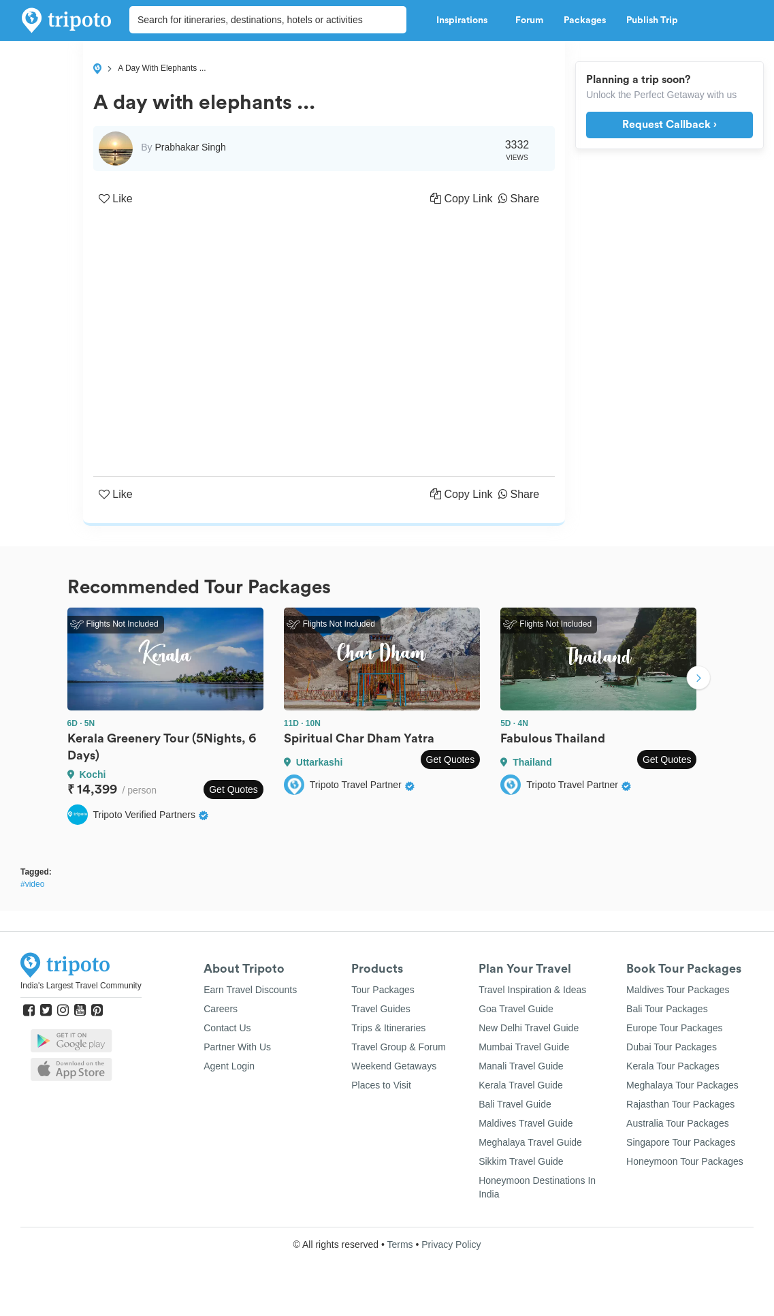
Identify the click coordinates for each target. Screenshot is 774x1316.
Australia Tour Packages (677, 1123)
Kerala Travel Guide (521, 1085)
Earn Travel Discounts (250, 989)
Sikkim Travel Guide (521, 1161)
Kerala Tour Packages (673, 1066)
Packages (585, 20)
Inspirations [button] (465, 20)
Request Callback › (669, 124)
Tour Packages (383, 989)
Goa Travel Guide (516, 1008)
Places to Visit (381, 1085)
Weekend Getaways (393, 1066)
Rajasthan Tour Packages (680, 1104)
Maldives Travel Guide (526, 1123)
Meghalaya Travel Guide (530, 1142)
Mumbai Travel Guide (524, 1046)
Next (698, 679)
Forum (529, 20)
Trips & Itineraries (388, 1027)
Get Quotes (233, 789)
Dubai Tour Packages (671, 1046)
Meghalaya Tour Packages (682, 1085)
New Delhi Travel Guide (529, 1027)
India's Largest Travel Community (81, 985)
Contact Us (227, 1027)
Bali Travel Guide (515, 1104)
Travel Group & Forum (398, 1046)
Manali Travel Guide (521, 1066)
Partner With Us (237, 1046)
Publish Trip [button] (656, 20)
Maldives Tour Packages (677, 989)
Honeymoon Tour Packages (684, 1161)
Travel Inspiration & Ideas (532, 989)
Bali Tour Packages (667, 1008)
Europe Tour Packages (674, 1027)
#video (32, 884)
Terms (400, 1244)
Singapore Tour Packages (680, 1142)
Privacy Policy (451, 1244)
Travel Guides (380, 1008)
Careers (221, 1008)
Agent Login (229, 1066)
